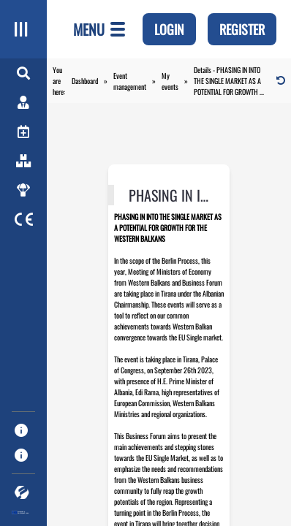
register (242, 29)
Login (169, 29)
